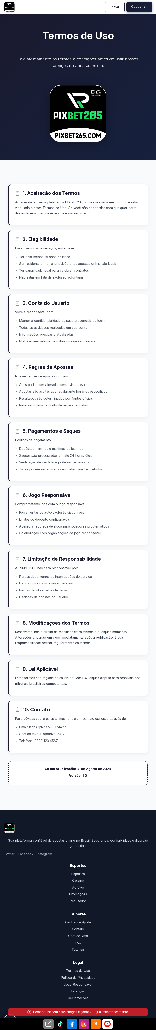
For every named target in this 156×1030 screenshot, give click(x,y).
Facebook (25, 854)
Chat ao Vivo (78, 936)
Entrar (114, 7)
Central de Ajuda (78, 922)
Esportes (78, 874)
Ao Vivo (78, 887)
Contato (78, 929)
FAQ (78, 943)
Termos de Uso (78, 971)
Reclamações (78, 998)
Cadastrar (139, 6)
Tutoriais (78, 950)
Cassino (78, 880)
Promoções (78, 894)
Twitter (9, 854)
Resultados (78, 901)
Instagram (44, 854)
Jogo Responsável (78, 984)
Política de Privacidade (78, 977)
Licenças (78, 991)
